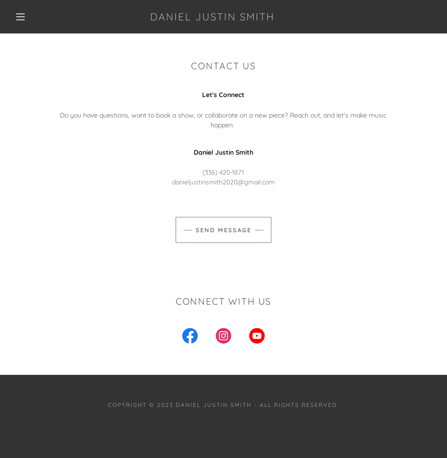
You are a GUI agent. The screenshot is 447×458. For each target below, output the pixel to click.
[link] (212, 18)
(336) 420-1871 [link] (223, 172)
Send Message (223, 230)
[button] (21, 16)
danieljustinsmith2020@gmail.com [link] (223, 182)
